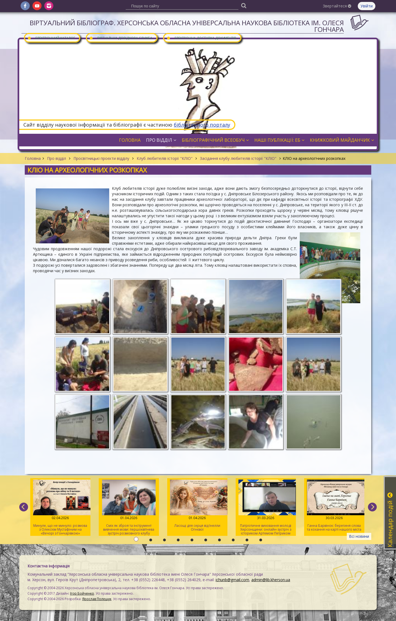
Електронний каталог (51, 37)
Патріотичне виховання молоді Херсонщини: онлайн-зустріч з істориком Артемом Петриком (265, 508)
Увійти (367, 6)
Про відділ (56, 158)
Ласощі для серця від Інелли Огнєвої (197, 506)
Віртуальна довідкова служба (120, 37)
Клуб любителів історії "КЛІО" (165, 158)
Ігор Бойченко (82, 593)
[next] (372, 507)
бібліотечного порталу (202, 124)
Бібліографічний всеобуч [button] (215, 140)
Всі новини (359, 536)
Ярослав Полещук (96, 599)
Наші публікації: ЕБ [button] (279, 140)
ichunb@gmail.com (232, 579)
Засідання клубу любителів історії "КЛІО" (238, 158)
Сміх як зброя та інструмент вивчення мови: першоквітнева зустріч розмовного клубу (128, 508)
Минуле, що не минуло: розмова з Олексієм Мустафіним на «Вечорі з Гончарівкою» (60, 508)
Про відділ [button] (161, 140)
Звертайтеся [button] (337, 6)
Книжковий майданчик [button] (342, 140)
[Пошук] (244, 5)
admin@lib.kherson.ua (270, 579)
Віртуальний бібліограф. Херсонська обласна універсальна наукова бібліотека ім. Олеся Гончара (187, 26)
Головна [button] (130, 140)
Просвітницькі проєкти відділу (101, 158)
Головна (33, 158)
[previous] (23, 507)
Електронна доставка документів (201, 37)
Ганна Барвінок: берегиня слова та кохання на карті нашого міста (334, 506)
